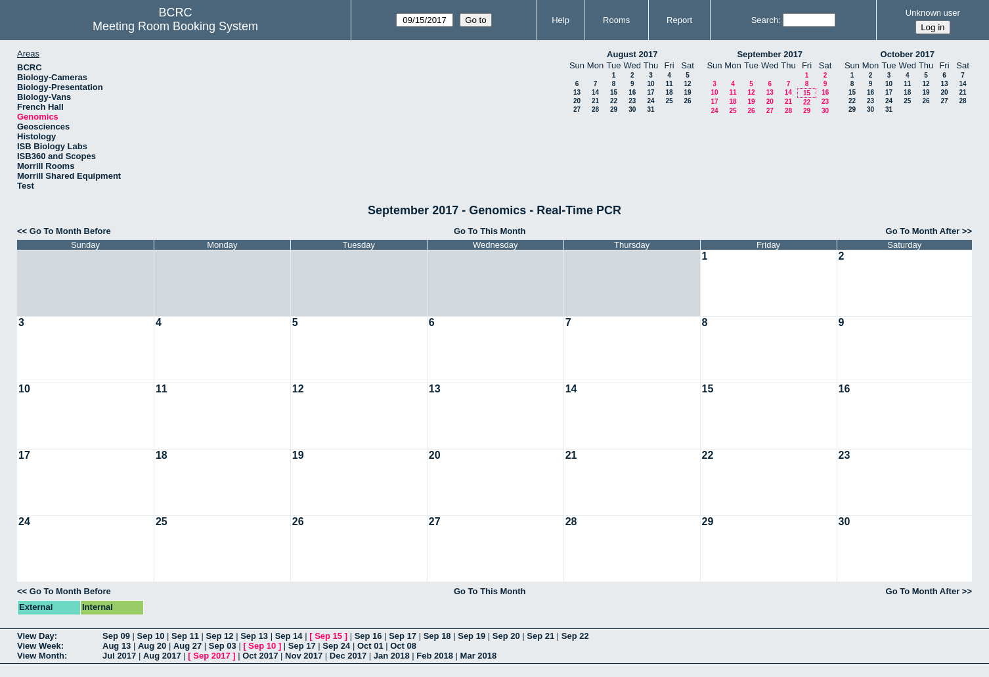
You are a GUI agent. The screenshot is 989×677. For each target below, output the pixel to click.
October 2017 (907, 54)
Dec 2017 (348, 656)
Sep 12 (220, 636)
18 (668, 92)
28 (595, 109)
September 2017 (769, 54)
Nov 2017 (303, 656)
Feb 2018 (434, 656)
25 (668, 101)
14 (595, 92)
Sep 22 (575, 636)
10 (650, 83)
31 (650, 109)
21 (595, 101)
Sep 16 (368, 636)
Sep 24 (336, 646)
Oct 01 (370, 646)
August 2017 (632, 54)
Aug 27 (187, 646)
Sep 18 (437, 636)
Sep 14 (289, 636)
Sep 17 (402, 636)
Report (679, 20)
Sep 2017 (211, 656)
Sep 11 (185, 636)
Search (764, 20)
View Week (39, 646)
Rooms (616, 20)
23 (632, 101)
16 (632, 92)
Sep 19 (471, 636)
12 (687, 83)
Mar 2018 (478, 656)
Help (560, 20)
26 (687, 101)
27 (577, 109)
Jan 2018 (392, 656)
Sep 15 (328, 636)
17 (650, 92)
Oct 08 (403, 646)
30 (632, 109)
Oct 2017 (260, 656)
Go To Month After (923, 231)
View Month (40, 656)
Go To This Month (490, 231)
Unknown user (933, 13)
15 (613, 92)
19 (687, 92)
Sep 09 (116, 636)
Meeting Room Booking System (175, 26)
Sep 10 (151, 636)
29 (613, 109)
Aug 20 (152, 646)
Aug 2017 (162, 656)
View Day (36, 636)
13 (577, 92)
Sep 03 (222, 646)
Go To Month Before (70, 231)
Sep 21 (540, 636)
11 (668, 83)
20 (577, 101)
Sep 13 (254, 636)
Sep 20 (506, 636)
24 (650, 101)
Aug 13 (116, 646)
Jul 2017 (119, 656)
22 (613, 101)
